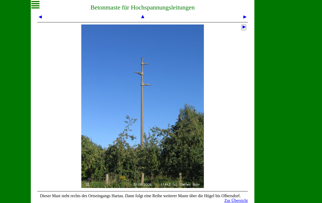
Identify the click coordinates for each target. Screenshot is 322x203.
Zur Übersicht (236, 200)
